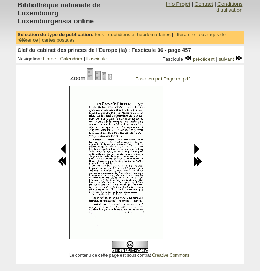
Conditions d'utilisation (229, 7)
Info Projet (178, 4)
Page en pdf (176, 79)
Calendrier (71, 58)
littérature (185, 34)
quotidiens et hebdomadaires (139, 34)
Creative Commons (171, 255)
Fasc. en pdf (148, 79)
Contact (204, 4)
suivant (230, 59)
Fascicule (96, 58)
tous (99, 34)
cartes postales (58, 40)
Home (49, 58)
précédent (200, 59)
